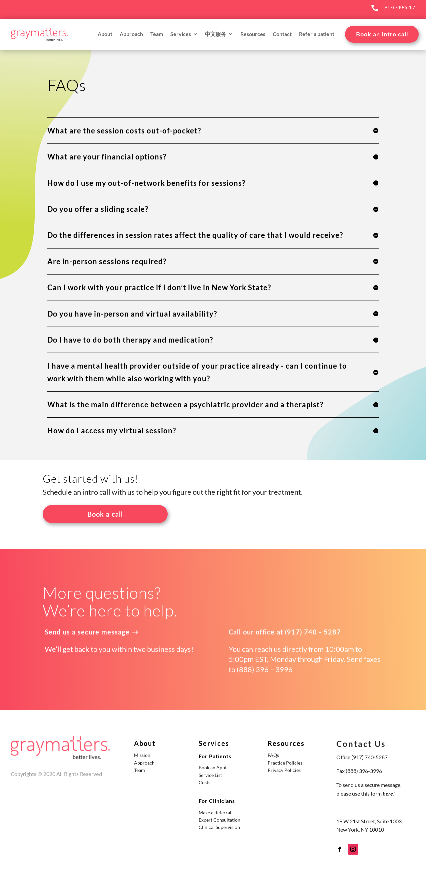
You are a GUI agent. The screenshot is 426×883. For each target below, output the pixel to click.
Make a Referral (215, 812)
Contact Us (361, 744)
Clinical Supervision (219, 827)
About (105, 34)
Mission (142, 755)
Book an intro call (382, 34)
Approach (131, 34)
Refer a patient (316, 34)
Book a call (105, 514)
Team (156, 34)
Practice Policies (285, 763)
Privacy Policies (284, 770)
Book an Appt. (213, 767)
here (388, 793)
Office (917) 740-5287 (362, 757)
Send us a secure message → (92, 632)
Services (180, 34)
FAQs (273, 755)
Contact (282, 34)
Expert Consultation (219, 820)
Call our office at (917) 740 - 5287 (285, 632)
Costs (204, 782)
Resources (252, 34)
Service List (210, 775)
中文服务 (215, 34)
